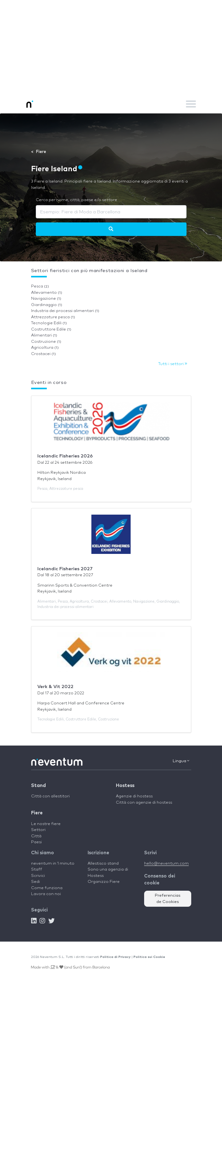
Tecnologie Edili (49, 323)
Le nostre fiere (46, 824)
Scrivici (38, 876)
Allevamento (46, 293)
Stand (38, 785)
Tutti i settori (172, 364)
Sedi (35, 882)
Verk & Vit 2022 (55, 686)
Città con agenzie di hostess (144, 803)
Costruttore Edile (51, 329)
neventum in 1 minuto (52, 863)
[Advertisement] (111, 47)
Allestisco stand (103, 863)
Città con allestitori (50, 796)
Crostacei (43, 354)
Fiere (37, 813)
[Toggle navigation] (191, 104)
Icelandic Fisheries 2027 (65, 568)
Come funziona (46, 888)
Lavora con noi (46, 894)
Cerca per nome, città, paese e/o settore (76, 200)
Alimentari (44, 335)
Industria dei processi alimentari (65, 311)
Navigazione (46, 299)
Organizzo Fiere (104, 882)
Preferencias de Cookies (168, 899)
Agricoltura (45, 348)
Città (36, 836)
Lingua (181, 761)
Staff (36, 869)
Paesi (36, 842)
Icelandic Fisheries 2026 (65, 456)
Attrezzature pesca (53, 317)
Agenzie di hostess (134, 796)
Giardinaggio (46, 305)
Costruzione (46, 342)
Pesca (40, 286)
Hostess (125, 785)
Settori (38, 830)
